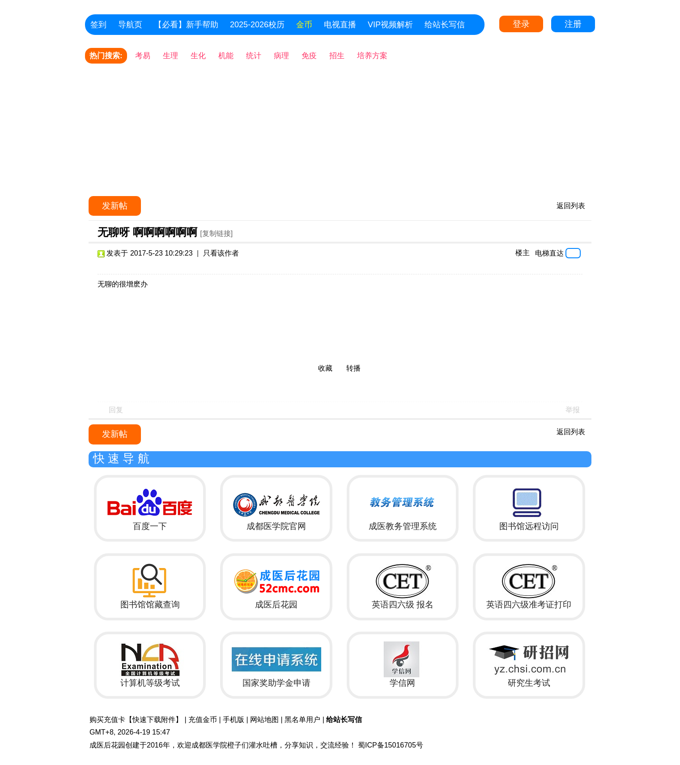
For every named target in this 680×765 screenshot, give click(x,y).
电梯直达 (549, 252)
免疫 (309, 55)
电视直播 (340, 24)
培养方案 (372, 55)
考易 (142, 55)
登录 (521, 24)
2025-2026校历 (257, 24)
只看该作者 (221, 253)
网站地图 (264, 719)
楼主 (522, 252)
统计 (253, 55)
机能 (226, 55)
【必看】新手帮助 (186, 24)
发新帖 (115, 205)
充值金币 (202, 719)
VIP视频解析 (390, 24)
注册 (573, 24)
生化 (198, 55)
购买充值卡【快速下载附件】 (136, 719)
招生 (336, 55)
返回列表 (571, 205)
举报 (572, 410)
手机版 (233, 719)
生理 (170, 55)
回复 (116, 410)
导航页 (130, 24)
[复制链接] (216, 233)
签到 (98, 24)
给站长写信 (445, 24)
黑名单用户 (302, 719)
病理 (281, 55)
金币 (304, 24)
